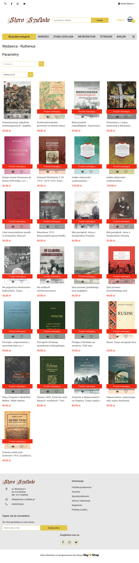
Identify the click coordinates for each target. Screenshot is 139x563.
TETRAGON (106, 36)
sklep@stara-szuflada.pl (23, 499)
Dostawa (76, 492)
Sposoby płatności (80, 496)
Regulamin (77, 505)
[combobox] (23, 63)
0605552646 (18, 504)
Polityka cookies (79, 509)
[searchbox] (21, 64)
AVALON (121, 36)
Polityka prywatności (82, 487)
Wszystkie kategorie (19, 36)
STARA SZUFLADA (63, 36)
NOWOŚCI (43, 36)
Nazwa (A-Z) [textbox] (9, 74)
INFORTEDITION (86, 36)
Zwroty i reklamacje (81, 501)
